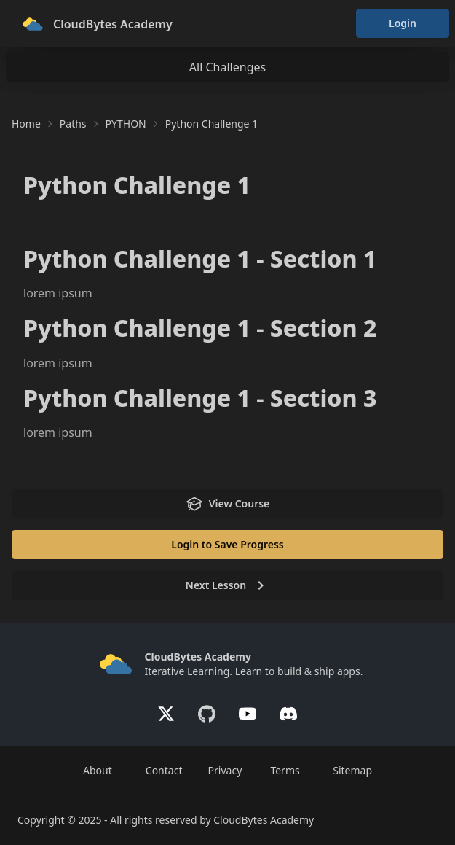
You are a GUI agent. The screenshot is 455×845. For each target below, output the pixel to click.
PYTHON (126, 124)
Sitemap (352, 770)
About (97, 770)
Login (402, 23)
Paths (73, 124)
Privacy (225, 770)
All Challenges (227, 67)
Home (26, 124)
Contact (164, 770)
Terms (284, 770)
